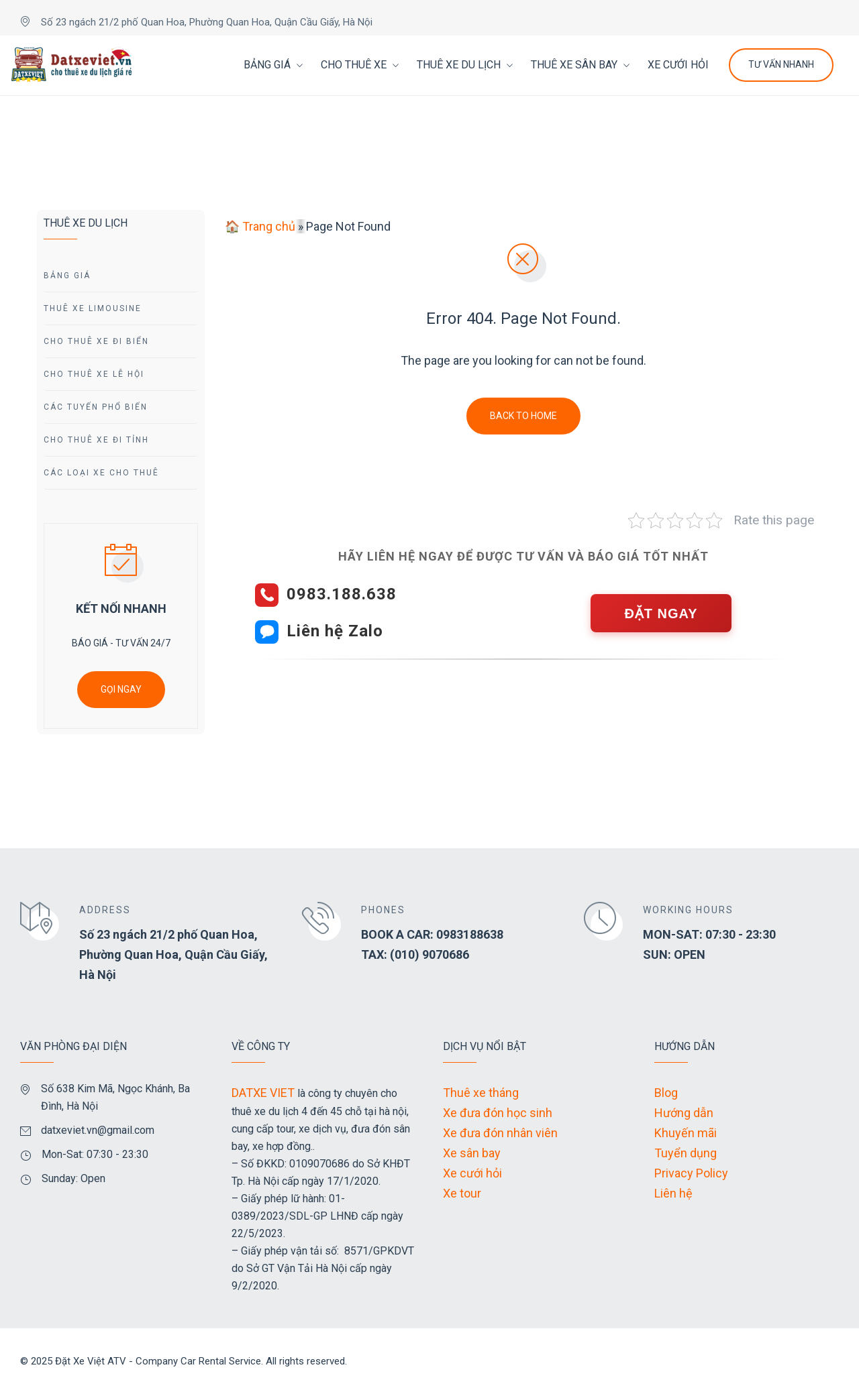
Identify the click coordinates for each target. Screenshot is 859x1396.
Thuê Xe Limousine (93, 308)
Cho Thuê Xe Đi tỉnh (96, 440)
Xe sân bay (472, 1153)
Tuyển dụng (685, 1153)
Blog (666, 1093)
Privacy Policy (691, 1173)
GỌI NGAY (121, 689)
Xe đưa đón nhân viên (500, 1133)
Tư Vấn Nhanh (781, 64)
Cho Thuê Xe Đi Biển (96, 341)
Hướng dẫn (683, 1113)
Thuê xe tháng (481, 1093)
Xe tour (462, 1193)
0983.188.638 (342, 594)
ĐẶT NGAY (660, 613)
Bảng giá (67, 275)
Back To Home (523, 415)
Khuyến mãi (685, 1133)
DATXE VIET (263, 1093)
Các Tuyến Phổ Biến (96, 407)
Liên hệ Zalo (335, 631)
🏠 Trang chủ (260, 226)
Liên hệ (673, 1193)
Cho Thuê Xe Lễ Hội (94, 374)
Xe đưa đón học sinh (497, 1113)
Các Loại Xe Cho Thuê (101, 472)
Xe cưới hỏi (472, 1173)
